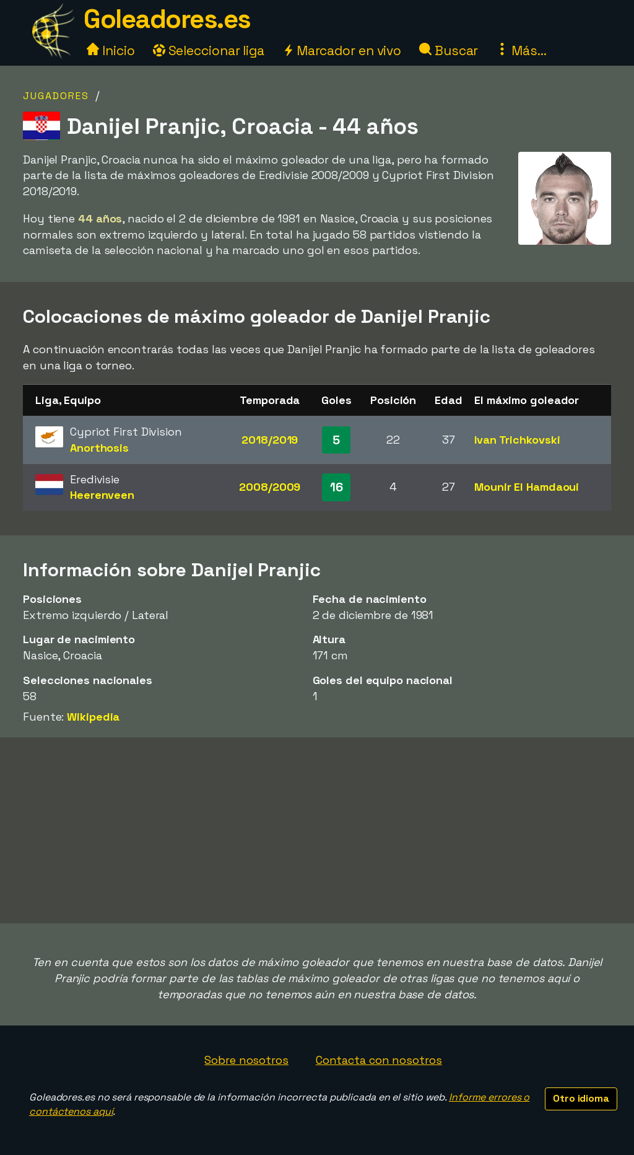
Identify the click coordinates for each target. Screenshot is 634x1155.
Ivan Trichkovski (517, 440)
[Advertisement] (317, 830)
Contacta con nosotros (379, 1060)
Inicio (110, 50)
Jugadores (56, 95)
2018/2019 (269, 440)
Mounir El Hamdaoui (526, 487)
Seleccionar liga (208, 50)
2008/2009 (269, 487)
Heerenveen (102, 495)
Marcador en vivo (341, 50)
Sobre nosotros (246, 1060)
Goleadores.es (167, 18)
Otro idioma (581, 1098)
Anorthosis (99, 448)
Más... (521, 50)
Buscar (448, 50)
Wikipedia (93, 716)
